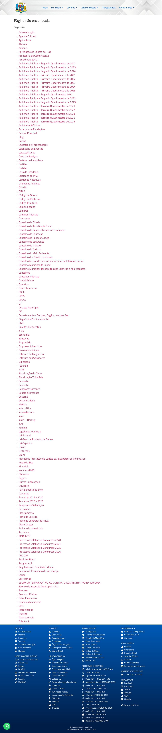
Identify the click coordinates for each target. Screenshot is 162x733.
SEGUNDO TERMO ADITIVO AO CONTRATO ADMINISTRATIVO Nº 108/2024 (59, 583)
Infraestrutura (26, 412)
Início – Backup (27, 420)
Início (45, 7)
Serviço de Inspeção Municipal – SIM (39, 586)
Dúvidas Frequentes (30, 327)
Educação (24, 338)
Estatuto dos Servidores (32, 358)
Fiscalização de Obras (30, 373)
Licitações (24, 451)
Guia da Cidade (27, 400)
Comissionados (27, 207)
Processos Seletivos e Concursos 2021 (40, 544)
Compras (23, 211)
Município (57, 7)
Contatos (24, 284)
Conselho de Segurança (31, 242)
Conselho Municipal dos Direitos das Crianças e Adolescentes (52, 269)
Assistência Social (28, 60)
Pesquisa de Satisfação (31, 505)
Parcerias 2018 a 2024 (31, 497)
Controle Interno (28, 288)
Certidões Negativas (30, 180)
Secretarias (25, 579)
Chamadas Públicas (29, 184)
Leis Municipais (89, 7)
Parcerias (24, 493)
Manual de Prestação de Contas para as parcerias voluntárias (52, 459)
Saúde (22, 575)
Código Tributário (28, 203)
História (23, 404)
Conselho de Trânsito (30, 246)
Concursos (24, 218)
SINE (21, 606)
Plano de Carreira (28, 517)
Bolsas (22, 141)
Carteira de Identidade (31, 160)
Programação (26, 563)
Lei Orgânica (25, 443)
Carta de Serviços (28, 156)
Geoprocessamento (29, 389)
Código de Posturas (29, 199)
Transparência (108, 7)
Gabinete (23, 381)
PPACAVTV (24, 536)
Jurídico (23, 428)
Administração (26, 32)
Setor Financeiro (28, 598)
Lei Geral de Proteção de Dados (36, 439)
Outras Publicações (29, 482)
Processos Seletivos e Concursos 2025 (40, 548)
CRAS (22, 296)
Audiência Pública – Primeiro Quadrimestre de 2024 (47, 87)
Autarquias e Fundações (32, 129)
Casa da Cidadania (28, 172)
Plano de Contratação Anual (34, 521)
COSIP (22, 292)
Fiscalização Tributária (31, 377)
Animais (23, 48)
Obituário (24, 474)
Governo (72, 7)
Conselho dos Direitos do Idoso (36, 257)
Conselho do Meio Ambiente (34, 253)
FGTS (21, 369)
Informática (25, 408)
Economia (24, 335)
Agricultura (25, 40)
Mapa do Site (26, 462)
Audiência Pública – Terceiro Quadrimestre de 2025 (47, 122)
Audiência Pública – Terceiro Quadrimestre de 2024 (47, 118)
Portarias (24, 532)
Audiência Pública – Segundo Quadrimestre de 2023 (47, 67)
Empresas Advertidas (30, 346)
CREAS (22, 300)
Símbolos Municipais (30, 602)
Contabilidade (26, 280)
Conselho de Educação (31, 234)
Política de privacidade (31, 528)
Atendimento (126, 7)
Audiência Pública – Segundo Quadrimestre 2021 (45, 94)
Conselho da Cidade (29, 222)
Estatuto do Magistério (31, 354)
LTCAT (22, 455)
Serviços (23, 590)
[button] (57, 8)
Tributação (24, 621)
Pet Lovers (24, 509)
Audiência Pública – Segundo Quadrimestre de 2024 (47, 71)
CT (20, 304)
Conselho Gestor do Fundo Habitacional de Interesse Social (51, 261)
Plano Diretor (26, 524)
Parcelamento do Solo (31, 490)
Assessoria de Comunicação (34, 56)
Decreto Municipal (28, 307)
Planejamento (26, 513)
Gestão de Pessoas (29, 393)
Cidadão (23, 187)
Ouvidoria (24, 486)
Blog (21, 137)
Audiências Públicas (29, 125)
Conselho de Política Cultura (34, 238)
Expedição (24, 362)
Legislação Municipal (30, 431)
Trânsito (23, 614)
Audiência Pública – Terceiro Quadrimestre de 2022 (47, 110)
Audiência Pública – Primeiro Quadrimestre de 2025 (47, 91)
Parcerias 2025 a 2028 (31, 501)
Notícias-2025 (26, 470)
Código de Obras (28, 195)
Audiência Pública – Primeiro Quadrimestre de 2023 (47, 83)
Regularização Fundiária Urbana (36, 567)
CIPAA (22, 191)
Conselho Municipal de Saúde (35, 265)
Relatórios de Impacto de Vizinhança (39, 571)
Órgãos (22, 478)
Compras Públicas (28, 215)
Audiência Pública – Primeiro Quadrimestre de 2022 (47, 79)
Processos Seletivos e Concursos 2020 (40, 540)
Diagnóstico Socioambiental (34, 319)
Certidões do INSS (28, 176)
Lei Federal (25, 435)
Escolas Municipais (29, 350)
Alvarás (23, 44)
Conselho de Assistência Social (35, 226)
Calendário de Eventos (31, 149)
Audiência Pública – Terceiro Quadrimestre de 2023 (47, 114)
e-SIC (21, 331)
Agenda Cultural (27, 36)
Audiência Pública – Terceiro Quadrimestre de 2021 (47, 106)
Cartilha (23, 164)
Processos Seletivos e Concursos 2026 (40, 552)
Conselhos (24, 273)
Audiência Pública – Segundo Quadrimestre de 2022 (47, 98)
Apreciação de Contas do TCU (35, 52)
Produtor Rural (27, 559)
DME (21, 323)
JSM (21, 424)
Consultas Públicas (29, 277)
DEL (21, 311)
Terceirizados (26, 610)
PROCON (23, 555)
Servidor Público (28, 594)
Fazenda (23, 366)
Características (27, 153)
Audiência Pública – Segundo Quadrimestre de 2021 (47, 63)
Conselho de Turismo (30, 249)
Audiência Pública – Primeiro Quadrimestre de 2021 (47, 75)
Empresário (25, 342)
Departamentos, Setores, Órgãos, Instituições (43, 315)
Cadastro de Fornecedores (33, 145)
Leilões (22, 447)
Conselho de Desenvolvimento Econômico (42, 230)
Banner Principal (28, 133)
